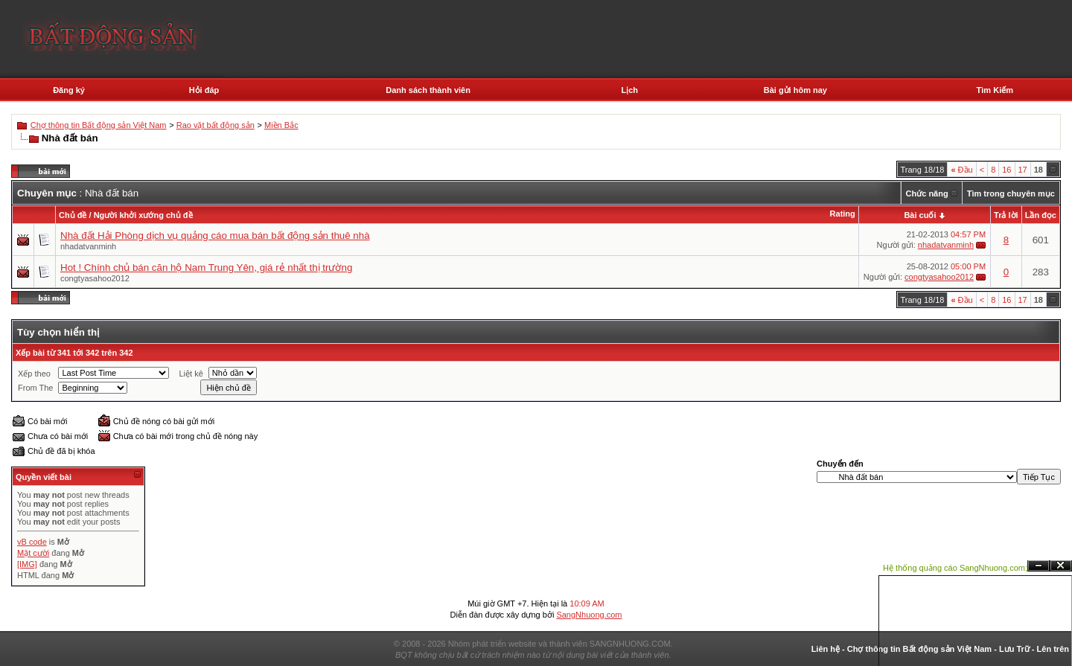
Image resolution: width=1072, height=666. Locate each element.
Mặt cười (33, 552)
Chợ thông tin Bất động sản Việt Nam (99, 125)
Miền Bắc (281, 125)
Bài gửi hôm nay (795, 90)
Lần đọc (1040, 215)
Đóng (1061, 565)
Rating (842, 213)
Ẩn (1038, 565)
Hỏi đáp (204, 90)
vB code (32, 541)
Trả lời (1006, 215)
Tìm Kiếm (995, 90)
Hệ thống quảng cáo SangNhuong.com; (955, 567)
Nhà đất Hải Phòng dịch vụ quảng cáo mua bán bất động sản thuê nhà (215, 235)
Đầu (961, 169)
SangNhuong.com (589, 614)
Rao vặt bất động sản (215, 125)
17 (1022, 169)
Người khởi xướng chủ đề (143, 215)
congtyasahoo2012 (95, 278)
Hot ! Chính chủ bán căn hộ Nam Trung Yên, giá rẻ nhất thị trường (206, 267)
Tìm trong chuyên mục (1011, 193)
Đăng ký (69, 90)
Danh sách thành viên (428, 90)
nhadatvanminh (88, 246)
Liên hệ (825, 648)
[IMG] (27, 564)
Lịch (629, 90)
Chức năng (927, 193)
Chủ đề (72, 215)
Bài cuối (920, 215)
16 (1006, 169)
